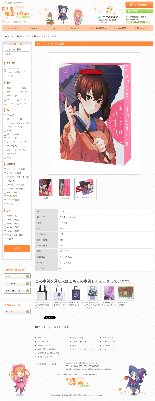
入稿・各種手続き (97, 28)
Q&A (74, 345)
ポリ (7, 92)
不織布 (21, 88)
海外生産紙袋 (61, 327)
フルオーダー (12, 28)
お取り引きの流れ (79, 342)
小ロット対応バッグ (14, 72)
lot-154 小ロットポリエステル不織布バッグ (92, 305)
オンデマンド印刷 (13, 188)
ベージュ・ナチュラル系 (16, 123)
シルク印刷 (10, 192)
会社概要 (106, 345)
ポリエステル (11, 96)
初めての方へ (108, 338)
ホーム (40, 338)
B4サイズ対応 (11, 231)
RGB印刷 (9, 181)
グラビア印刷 (11, 200)
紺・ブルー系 (11, 134)
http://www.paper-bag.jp (102, 369)
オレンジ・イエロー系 (15, 142)
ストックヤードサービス (82, 349)
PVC (7, 99)
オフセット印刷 (12, 173)
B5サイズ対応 (11, 223)
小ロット (33, 28)
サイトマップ (108, 349)
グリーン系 (10, 138)
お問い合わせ (141, 28)
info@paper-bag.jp (136, 17)
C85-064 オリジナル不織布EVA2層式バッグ (42, 305)
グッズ (54, 28)
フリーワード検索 (12, 49)
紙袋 (7, 88)
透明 (7, 157)
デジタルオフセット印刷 (16, 177)
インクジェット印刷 (14, 169)
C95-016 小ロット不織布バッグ (76, 303)
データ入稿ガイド (45, 345)
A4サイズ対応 (11, 227)
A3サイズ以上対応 (13, 235)
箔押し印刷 (10, 196)
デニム (21, 99)
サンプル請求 (43, 342)
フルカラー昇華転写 (14, 185)
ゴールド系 (10, 154)
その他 (21, 103)
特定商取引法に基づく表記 (48, 353)
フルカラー (10, 115)
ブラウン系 (10, 146)
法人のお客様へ (109, 342)
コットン (22, 92)
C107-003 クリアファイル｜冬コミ (109, 303)
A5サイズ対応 (11, 220)
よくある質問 (120, 28)
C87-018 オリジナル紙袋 (125, 303)
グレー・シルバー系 (14, 150)
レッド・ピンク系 (13, 126)
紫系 (7, 130)
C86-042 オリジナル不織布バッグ (59, 303)
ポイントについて (45, 357)
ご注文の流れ (75, 28)
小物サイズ (10, 216)
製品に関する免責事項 (47, 349)
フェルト (9, 103)
